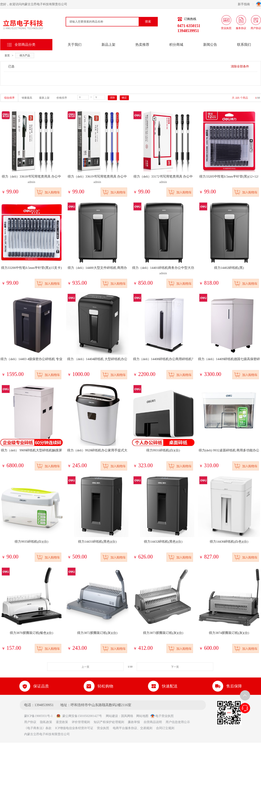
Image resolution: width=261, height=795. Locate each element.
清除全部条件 (240, 66)
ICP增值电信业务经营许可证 (74, 728)
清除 (112, 97)
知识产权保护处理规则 (109, 722)
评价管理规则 (81, 722)
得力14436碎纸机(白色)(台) (229, 541)
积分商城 (176, 44)
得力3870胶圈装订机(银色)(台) (31, 633)
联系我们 (244, 44)
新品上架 (108, 44)
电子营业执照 (162, 716)
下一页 (175, 666)
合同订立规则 (165, 728)
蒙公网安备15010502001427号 (79, 716)
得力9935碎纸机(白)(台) (31, 541)
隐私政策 (46, 722)
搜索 (148, 21)
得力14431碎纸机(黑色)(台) (97, 541)
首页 (7, 55)
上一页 (85, 666)
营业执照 (103, 728)
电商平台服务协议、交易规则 (132, 728)
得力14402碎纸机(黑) (229, 267)
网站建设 (112, 716)
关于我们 (74, 44)
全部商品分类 (25, 44)
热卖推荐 (142, 44)
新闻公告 (210, 44)
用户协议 (30, 722)
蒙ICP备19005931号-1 (40, 716)
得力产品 (25, 55)
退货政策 (62, 722)
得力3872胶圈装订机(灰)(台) (97, 633)
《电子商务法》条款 (38, 728)
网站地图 (142, 716)
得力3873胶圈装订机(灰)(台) (163, 633)
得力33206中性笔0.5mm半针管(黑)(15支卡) (31, 267)
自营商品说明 (153, 722)
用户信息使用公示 (178, 722)
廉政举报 (134, 722)
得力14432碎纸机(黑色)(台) (163, 541)
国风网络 (127, 716)
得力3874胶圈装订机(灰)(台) (229, 633)
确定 (124, 97)
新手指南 (245, 4)
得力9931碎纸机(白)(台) (163, 450)
